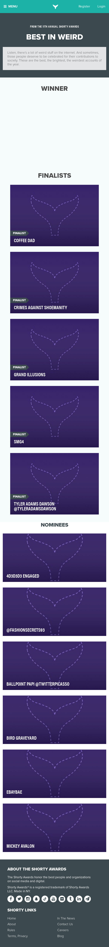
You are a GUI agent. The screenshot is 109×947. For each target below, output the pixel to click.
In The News (66, 918)
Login (101, 6)
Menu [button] (10, 6)
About (11, 924)
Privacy (23, 936)
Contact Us (65, 924)
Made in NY (22, 891)
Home (11, 918)
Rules (11, 930)
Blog (60, 936)
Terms (11, 936)
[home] (54, 6)
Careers (63, 930)
